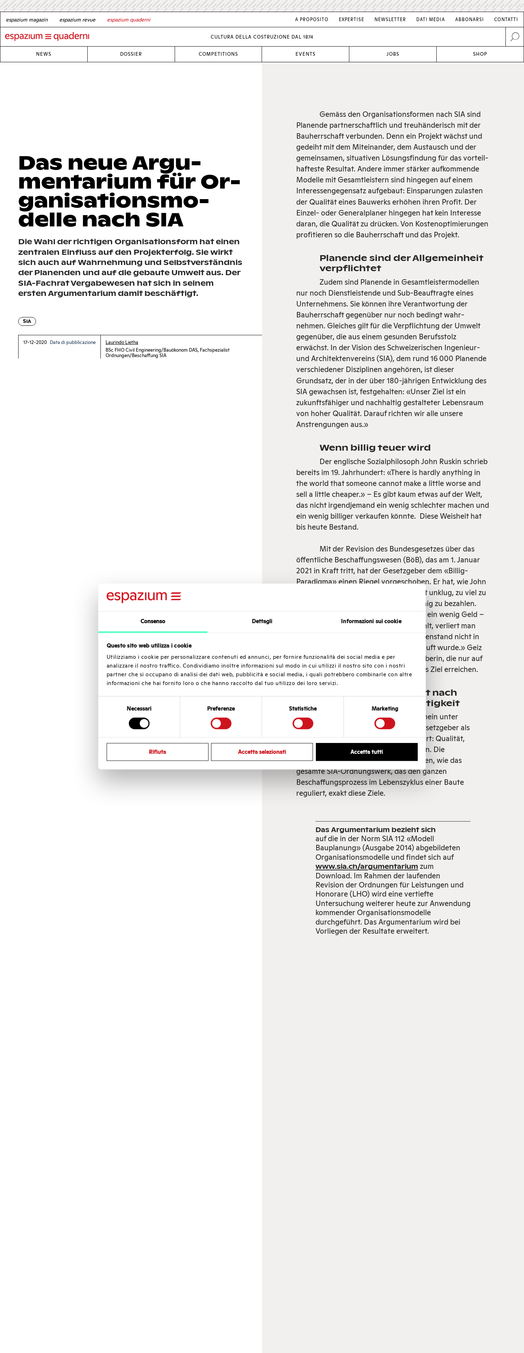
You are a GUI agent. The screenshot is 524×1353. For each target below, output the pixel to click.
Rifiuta (157, 752)
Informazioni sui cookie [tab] (371, 621)
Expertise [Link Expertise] (351, 19)
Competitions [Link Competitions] (218, 54)
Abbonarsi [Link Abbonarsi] (469, 19)
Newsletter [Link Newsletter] (390, 19)
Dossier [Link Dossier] (131, 54)
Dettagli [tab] (262, 621)
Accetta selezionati (262, 752)
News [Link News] (43, 54)
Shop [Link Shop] (480, 54)
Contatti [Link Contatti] (506, 19)
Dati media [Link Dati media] (430, 19)
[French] (77, 19)
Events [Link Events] (305, 54)
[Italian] (128, 19)
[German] (27, 19)
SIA (27, 321)
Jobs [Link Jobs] (392, 54)
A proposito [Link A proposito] (312, 19)
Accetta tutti (366, 752)
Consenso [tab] (153, 621)
